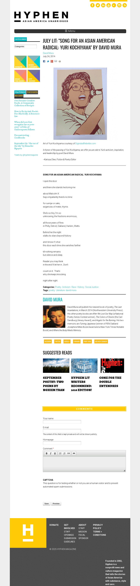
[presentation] (65, 494)
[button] (46, 453)
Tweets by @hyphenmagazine (26, 155)
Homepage (48, 439)
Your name (48, 418)
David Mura (53, 299)
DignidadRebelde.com (85, 143)
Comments (84, 409)
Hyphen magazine (28, 533)
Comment (48, 448)
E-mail (46, 427)
